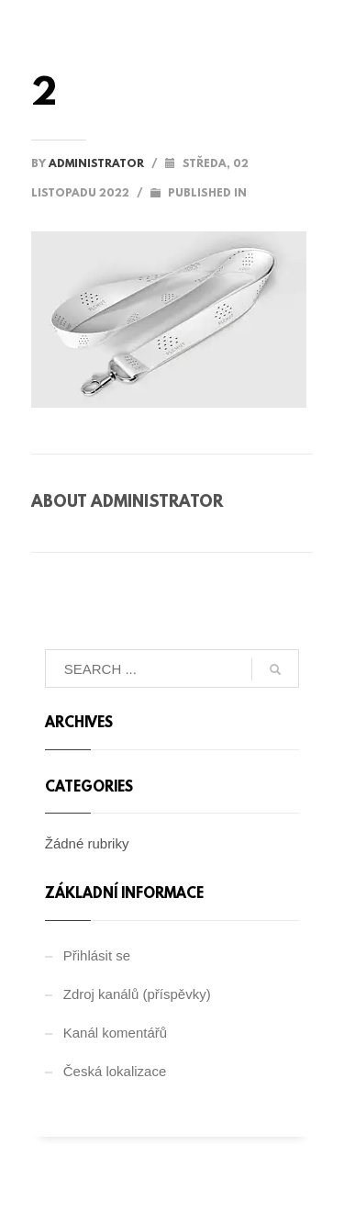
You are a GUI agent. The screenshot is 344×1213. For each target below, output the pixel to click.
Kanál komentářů (115, 1032)
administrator (98, 164)
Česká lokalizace (115, 1071)
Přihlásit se (96, 955)
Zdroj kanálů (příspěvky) (137, 994)
